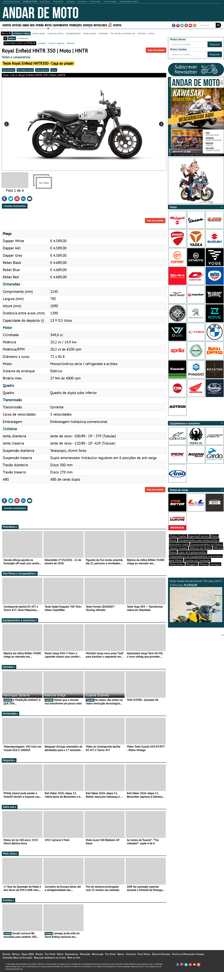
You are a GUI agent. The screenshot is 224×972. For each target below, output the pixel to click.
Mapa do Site (74, 957)
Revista (117, 25)
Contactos (131, 954)
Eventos (6, 25)
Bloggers (191, 564)
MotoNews (10, 527)
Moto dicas (10, 853)
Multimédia (10, 713)
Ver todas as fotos (25, 70)
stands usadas (89, 33)
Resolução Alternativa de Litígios (50, 957)
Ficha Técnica (144, 954)
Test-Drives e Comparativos (20, 573)
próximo (70, 43)
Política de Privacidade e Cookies (188, 954)
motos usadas (38, 33)
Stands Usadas (178, 548)
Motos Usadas (178, 536)
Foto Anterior (8, 70)
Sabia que (10, 807)
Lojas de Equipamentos (192, 552)
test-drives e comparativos (122, 33)
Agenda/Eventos (199, 536)
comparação (23, 38)
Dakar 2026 (28, 25)
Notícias (16, 25)
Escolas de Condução (197, 560)
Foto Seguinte (42, 70)
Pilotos (204, 564)
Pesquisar (215, 44)
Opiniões (9, 667)
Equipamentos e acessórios (20, 620)
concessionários (73, 33)
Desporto (9, 760)
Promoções (75, 25)
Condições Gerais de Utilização (17, 957)
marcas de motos (55, 33)
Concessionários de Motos (206, 544)
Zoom (53, 70)
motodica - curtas (146, 33)
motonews (103, 33)
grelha (12, 38)
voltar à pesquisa (56, 43)
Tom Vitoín (50, 954)
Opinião (40, 25)
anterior (42, 43)
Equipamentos (60, 25)
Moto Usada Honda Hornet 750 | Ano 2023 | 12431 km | (196, 600)
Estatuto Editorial (161, 954)
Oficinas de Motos (200, 548)
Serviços (88, 25)
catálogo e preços (21, 33)
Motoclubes (100, 25)
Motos (48, 25)
